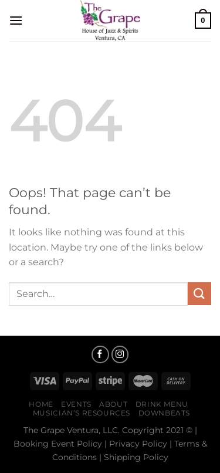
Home (41, 404)
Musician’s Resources (81, 412)
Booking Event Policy (57, 443)
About (113, 404)
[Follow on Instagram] (120, 354)
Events (76, 404)
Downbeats (164, 412)
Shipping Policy (136, 457)
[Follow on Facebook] (100, 354)
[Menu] (16, 20)
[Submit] (199, 293)
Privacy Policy (138, 443)
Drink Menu (162, 404)
